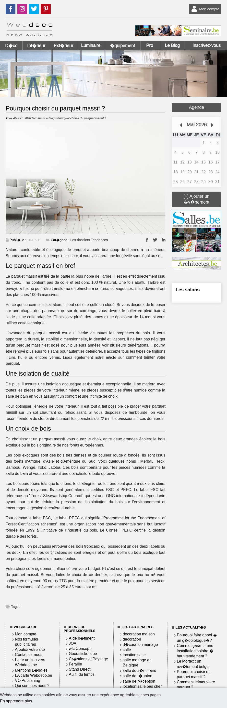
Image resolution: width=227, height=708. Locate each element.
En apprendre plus (16, 701)
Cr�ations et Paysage (88, 659)
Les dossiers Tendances (89, 240)
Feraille (75, 664)
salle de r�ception (139, 681)
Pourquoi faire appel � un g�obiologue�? (197, 637)
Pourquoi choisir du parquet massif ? (194, 674)
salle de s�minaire (139, 670)
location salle (134, 654)
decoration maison (139, 634)
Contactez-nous (28, 654)
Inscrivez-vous (206, 45)
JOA (72, 643)
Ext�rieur (63, 46)
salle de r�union (137, 675)
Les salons (188, 289)
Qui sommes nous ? (32, 685)
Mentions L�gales (31, 670)
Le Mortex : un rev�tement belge (193, 664)
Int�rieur (36, 46)
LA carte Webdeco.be (33, 675)
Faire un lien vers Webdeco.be (30, 662)
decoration (132, 639)
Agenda (196, 107)
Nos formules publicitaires (26, 642)
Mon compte (204, 9)
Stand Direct (79, 669)
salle (127, 649)
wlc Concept (79, 648)
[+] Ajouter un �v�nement (196, 199)
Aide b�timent (82, 638)
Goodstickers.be (83, 653)
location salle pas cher (142, 686)
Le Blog (172, 45)
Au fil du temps (82, 674)
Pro (149, 45)
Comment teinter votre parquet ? (196, 684)
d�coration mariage (140, 644)
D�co (11, 46)
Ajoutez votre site (30, 649)
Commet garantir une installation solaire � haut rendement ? (195, 651)
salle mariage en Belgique (137, 662)
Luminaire (90, 45)
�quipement (122, 46)
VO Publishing (27, 680)
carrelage (88, 310)
